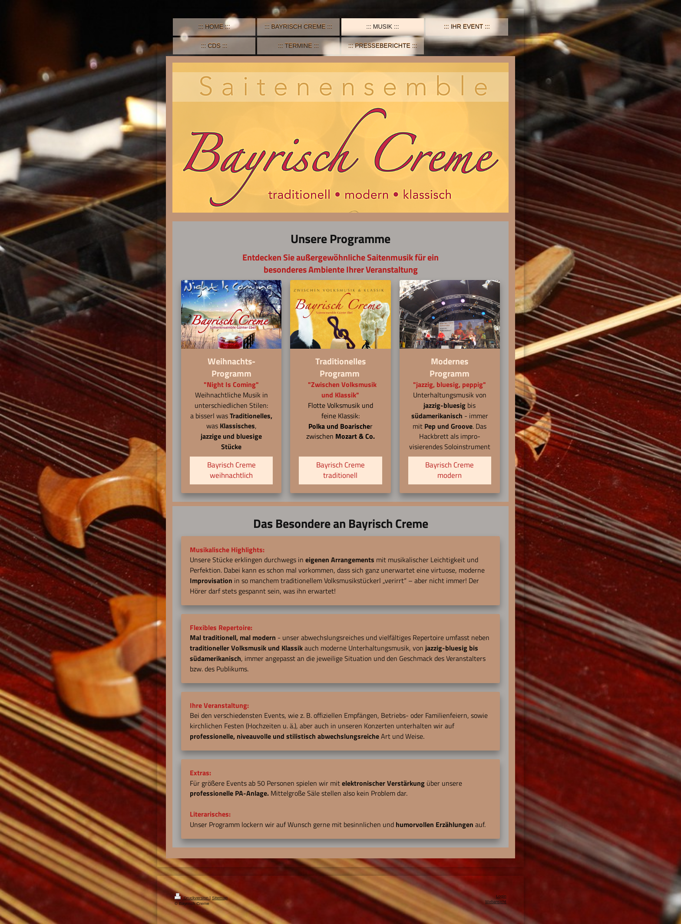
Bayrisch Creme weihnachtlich (231, 470)
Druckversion (192, 897)
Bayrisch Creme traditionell (340, 470)
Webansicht (495, 901)
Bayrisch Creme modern (449, 470)
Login (501, 896)
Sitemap (220, 897)
